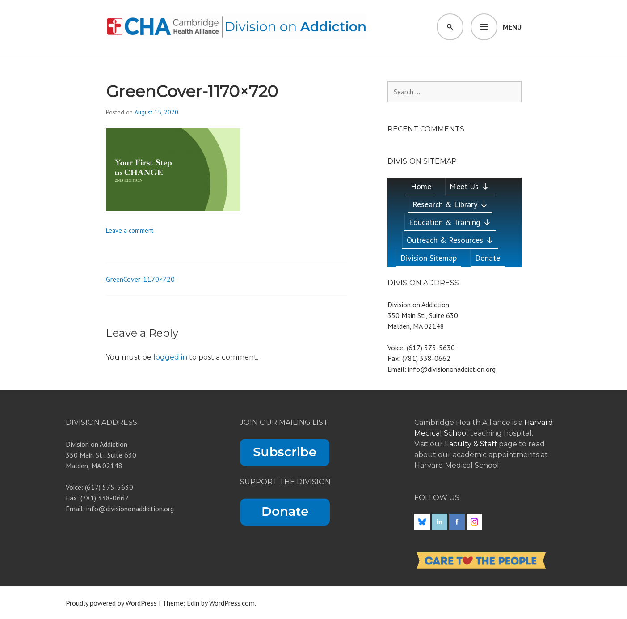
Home (421, 186)
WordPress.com (232, 602)
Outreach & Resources (450, 240)
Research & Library (450, 204)
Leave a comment (129, 230)
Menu (512, 26)
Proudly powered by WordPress (111, 602)
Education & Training (450, 222)
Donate (487, 258)
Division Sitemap (428, 258)
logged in (170, 357)
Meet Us (469, 186)
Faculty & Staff (472, 444)
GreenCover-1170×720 (140, 279)
